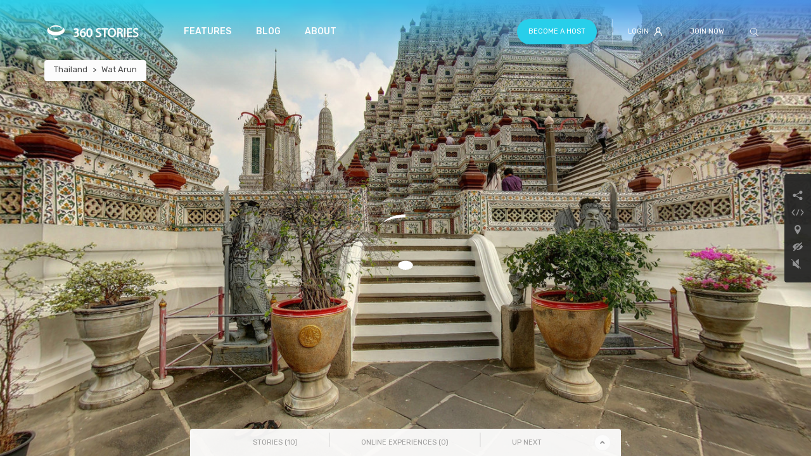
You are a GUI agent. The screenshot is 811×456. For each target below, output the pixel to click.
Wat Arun (119, 69)
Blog (268, 31)
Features (207, 31)
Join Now (707, 31)
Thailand (70, 69)
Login (645, 31)
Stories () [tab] (275, 442)
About (320, 31)
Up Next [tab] (527, 442)
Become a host (556, 31)
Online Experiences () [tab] (405, 442)
